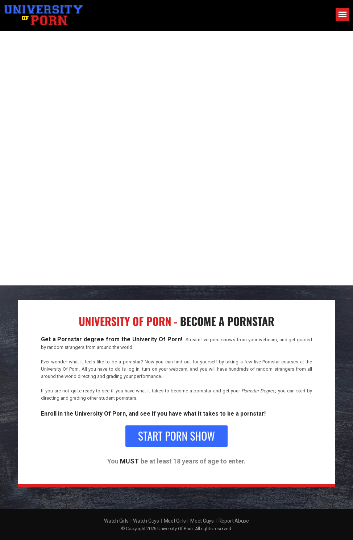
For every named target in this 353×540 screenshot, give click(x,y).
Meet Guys (202, 521)
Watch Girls (116, 521)
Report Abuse (234, 521)
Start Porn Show (176, 436)
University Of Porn (175, 528)
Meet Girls (175, 521)
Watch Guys (146, 521)
